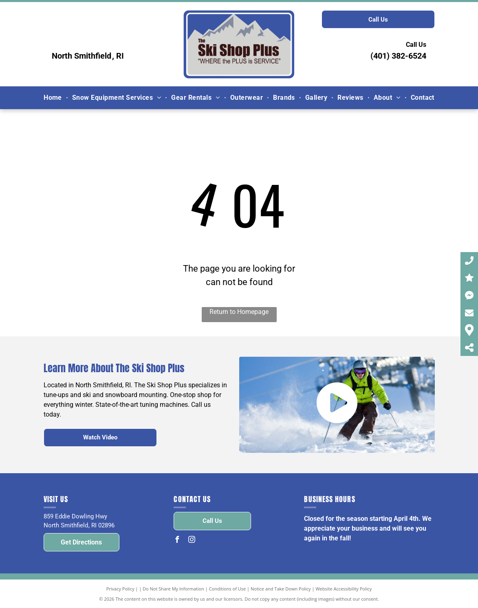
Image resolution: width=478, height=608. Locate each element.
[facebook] (177, 540)
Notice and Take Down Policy (281, 589)
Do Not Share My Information (173, 589)
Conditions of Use (227, 589)
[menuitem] (54, 97)
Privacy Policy (120, 589)
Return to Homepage (239, 312)
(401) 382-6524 (398, 56)
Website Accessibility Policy (343, 589)
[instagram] (191, 540)
